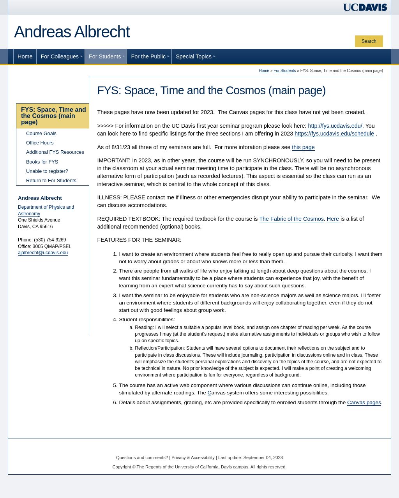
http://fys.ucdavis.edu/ (335, 126)
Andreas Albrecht (72, 32)
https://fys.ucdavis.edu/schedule (334, 133)
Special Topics (194, 56)
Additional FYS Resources (55, 152)
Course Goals (41, 133)
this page (303, 147)
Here (334, 219)
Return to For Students (51, 180)
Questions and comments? (142, 457)
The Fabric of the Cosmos (291, 219)
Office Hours (40, 143)
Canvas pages (364, 402)
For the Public (148, 56)
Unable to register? (47, 171)
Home (25, 56)
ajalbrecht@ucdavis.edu (43, 252)
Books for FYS (42, 162)
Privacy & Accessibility (193, 457)
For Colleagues (60, 56)
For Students (105, 56)
